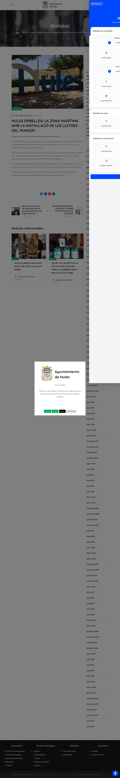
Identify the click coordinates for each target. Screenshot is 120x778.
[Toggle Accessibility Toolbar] (115, 773)
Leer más (47, 411)
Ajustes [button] (62, 411)
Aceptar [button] (55, 411)
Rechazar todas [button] (71, 411)
